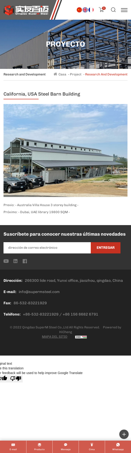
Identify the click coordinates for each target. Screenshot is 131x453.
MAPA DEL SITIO (54, 337)
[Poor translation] (16, 378)
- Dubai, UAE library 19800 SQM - (44, 212)
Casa (62, 74)
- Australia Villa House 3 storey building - (46, 205)
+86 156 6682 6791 (80, 314)
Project (75, 74)
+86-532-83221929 (40, 314)
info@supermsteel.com (39, 292)
